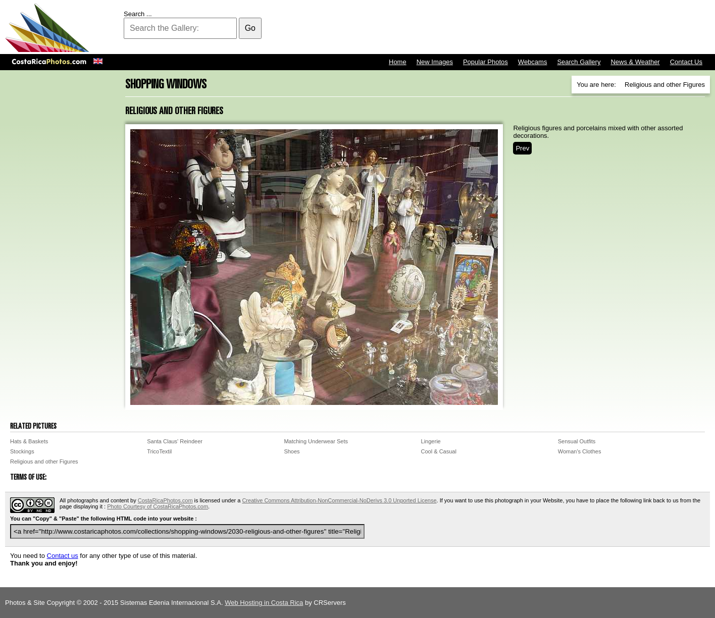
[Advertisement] (526, 27)
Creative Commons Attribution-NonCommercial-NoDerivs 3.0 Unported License (339, 500)
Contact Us (686, 62)
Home (397, 62)
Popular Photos (485, 62)
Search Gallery (578, 62)
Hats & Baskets (29, 441)
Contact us (62, 555)
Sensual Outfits (577, 441)
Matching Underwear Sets (316, 441)
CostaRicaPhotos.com (165, 500)
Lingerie (431, 441)
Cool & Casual (438, 451)
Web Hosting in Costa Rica (264, 602)
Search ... (138, 14)
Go (250, 28)
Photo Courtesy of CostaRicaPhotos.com (157, 506)
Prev (522, 148)
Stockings (22, 451)
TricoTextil (159, 451)
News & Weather (634, 62)
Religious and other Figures (44, 461)
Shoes (291, 451)
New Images (435, 62)
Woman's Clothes (579, 451)
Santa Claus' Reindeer (174, 441)
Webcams (532, 62)
